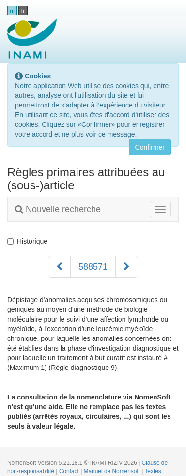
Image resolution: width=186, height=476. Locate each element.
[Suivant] (126, 267)
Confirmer (150, 147)
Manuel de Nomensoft (113, 471)
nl (12, 11)
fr (23, 11)
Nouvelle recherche (58, 209)
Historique (27, 241)
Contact (69, 471)
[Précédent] (59, 267)
